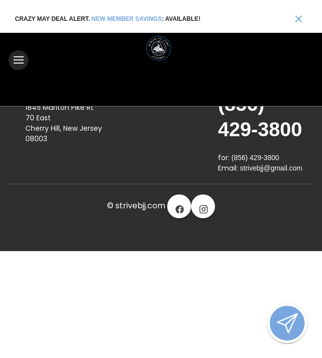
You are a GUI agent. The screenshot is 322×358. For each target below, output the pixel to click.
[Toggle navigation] (18, 60)
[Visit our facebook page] (179, 206)
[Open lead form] (287, 323)
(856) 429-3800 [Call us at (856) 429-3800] (255, 157)
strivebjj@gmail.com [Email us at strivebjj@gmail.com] (271, 168)
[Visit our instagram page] (203, 206)
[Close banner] (299, 19)
